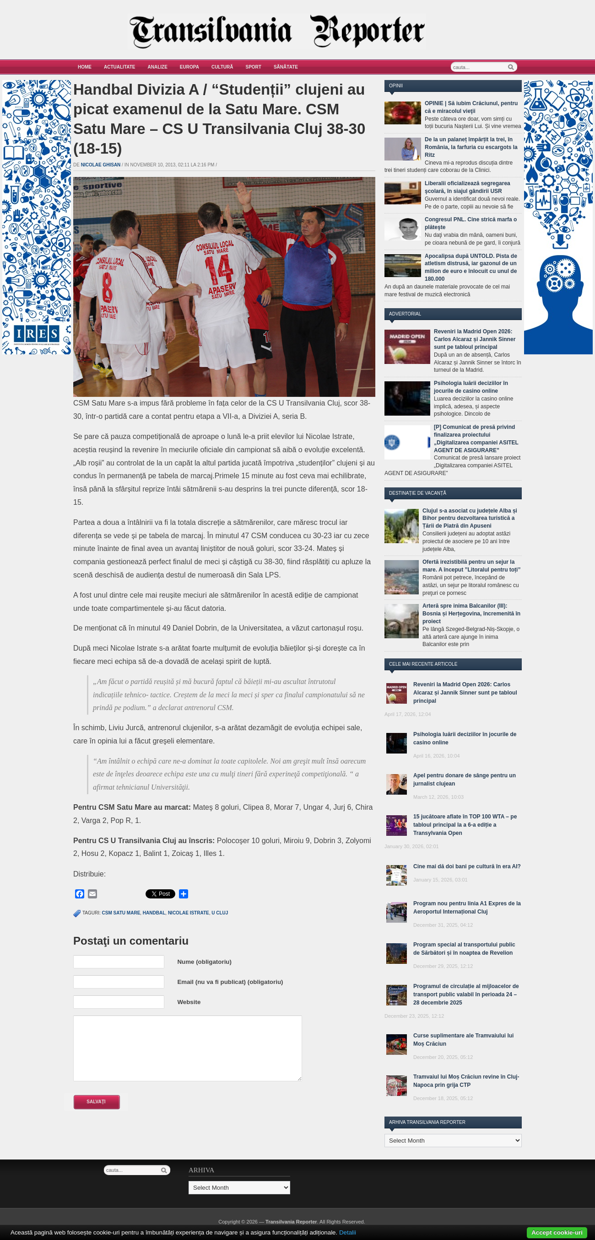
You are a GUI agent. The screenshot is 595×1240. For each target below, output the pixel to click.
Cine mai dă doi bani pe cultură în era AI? (467, 866)
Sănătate (286, 66)
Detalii (347, 1232)
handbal (154, 912)
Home (85, 66)
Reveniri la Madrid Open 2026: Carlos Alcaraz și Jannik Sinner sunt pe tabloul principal (474, 339)
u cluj (219, 912)
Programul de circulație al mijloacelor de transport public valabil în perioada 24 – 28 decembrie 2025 (466, 994)
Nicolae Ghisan (101, 164)
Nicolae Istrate (188, 912)
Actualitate (119, 66)
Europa (189, 66)
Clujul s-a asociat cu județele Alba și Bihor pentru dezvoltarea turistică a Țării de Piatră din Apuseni (469, 518)
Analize (158, 66)
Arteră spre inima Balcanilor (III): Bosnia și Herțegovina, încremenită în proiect (471, 614)
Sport (253, 66)
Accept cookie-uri (557, 1232)
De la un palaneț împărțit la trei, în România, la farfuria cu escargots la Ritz (471, 147)
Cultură (222, 66)
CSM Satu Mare (121, 912)
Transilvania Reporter (291, 1221)
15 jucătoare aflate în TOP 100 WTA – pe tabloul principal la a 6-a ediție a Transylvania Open (465, 824)
